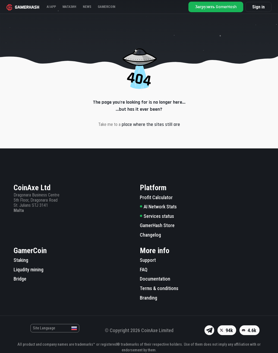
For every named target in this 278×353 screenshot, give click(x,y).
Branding (148, 298)
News (87, 7)
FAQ (143, 269)
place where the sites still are (151, 124)
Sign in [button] (258, 6)
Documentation (155, 279)
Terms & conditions (159, 288)
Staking (21, 260)
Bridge (20, 279)
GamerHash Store (157, 225)
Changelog (150, 235)
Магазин (69, 7)
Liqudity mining (28, 269)
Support (148, 260)
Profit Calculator (156, 197)
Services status (157, 216)
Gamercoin (106, 7)
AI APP (51, 7)
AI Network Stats (158, 206)
